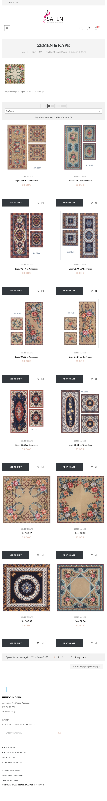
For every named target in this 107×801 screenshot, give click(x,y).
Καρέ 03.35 (27, 621)
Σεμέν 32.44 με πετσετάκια (26, 269)
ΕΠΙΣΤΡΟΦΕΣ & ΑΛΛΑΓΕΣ (14, 752)
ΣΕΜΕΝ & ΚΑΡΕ (27, 177)
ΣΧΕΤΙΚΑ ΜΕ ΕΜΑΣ (11, 770)
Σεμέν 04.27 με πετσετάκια (80, 357)
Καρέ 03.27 (27, 533)
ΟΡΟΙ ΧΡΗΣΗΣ (8, 757)
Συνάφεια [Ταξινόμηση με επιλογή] (53, 111)
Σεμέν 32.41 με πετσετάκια (80, 180)
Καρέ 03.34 (80, 621)
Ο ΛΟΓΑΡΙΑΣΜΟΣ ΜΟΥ (12, 775)
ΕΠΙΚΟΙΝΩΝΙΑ (9, 747)
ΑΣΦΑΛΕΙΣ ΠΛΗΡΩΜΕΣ (13, 762)
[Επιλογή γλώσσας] (12, 2)
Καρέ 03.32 (80, 533)
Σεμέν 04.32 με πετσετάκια (26, 357)
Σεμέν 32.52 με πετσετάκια (26, 445)
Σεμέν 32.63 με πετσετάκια (80, 445)
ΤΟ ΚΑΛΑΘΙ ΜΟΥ (10, 780)
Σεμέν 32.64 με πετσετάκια (26, 180)
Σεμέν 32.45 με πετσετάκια (80, 269)
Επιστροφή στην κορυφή (86, 666)
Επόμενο (81, 657)
